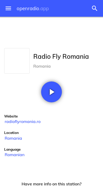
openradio (33, 8)
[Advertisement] (51, 31)
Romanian (14, 154)
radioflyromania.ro (23, 121)
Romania (13, 138)
